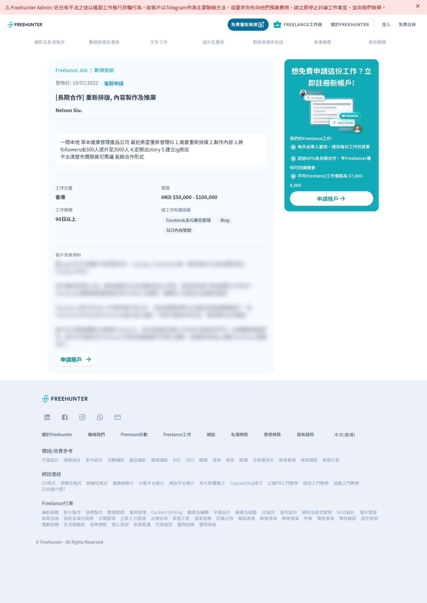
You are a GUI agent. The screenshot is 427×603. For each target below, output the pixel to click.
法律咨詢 (159, 518)
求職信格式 (70, 483)
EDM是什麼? (54, 489)
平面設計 (50, 460)
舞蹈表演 (246, 518)
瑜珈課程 (309, 460)
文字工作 (159, 42)
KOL (177, 460)
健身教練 (287, 460)
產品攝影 (137, 460)
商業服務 (323, 42)
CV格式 (49, 483)
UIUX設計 (346, 512)
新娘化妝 (330, 460)
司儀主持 (224, 518)
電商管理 (137, 512)
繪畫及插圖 (246, 512)
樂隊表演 (290, 518)
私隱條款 (239, 434)
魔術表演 (325, 518)
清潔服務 (203, 518)
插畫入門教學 (346, 483)
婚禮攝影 (159, 460)
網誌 (211, 434)
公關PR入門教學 (282, 483)
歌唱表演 (268, 518)
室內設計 (94, 460)
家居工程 (181, 518)
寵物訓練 (186, 524)
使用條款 (272, 434)
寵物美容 (207, 524)
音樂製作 (94, 512)
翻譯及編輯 (197, 512)
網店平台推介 (182, 483)
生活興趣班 (74, 524)
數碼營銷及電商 (104, 42)
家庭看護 (142, 524)
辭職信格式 (97, 483)
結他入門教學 (316, 483)
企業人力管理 (133, 518)
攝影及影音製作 (50, 42)
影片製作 (72, 512)
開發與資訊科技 (268, 42)
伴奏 (308, 518)
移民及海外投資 (79, 518)
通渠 (216, 460)
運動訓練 (50, 524)
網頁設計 (72, 460)
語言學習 (369, 518)
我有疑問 (305, 434)
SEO (190, 460)
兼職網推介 (123, 483)
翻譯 (203, 460)
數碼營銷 (116, 512)
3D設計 (268, 512)
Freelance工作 (177, 434)
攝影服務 (50, 512)
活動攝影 (116, 460)
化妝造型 (164, 524)
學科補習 (347, 518)
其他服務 (377, 42)
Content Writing (167, 512)
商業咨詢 (50, 518)
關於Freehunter (350, 24)
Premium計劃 (134, 434)
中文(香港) (345, 435)
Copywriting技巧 (246, 483)
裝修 (230, 460)
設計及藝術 (213, 42)
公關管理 (106, 518)
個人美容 (120, 524)
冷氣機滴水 (263, 460)
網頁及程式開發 (317, 512)
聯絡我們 (96, 434)
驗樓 (243, 460)
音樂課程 (98, 524)
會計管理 (368, 512)
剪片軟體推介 (212, 483)
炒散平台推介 (151, 483)
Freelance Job (72, 70)
